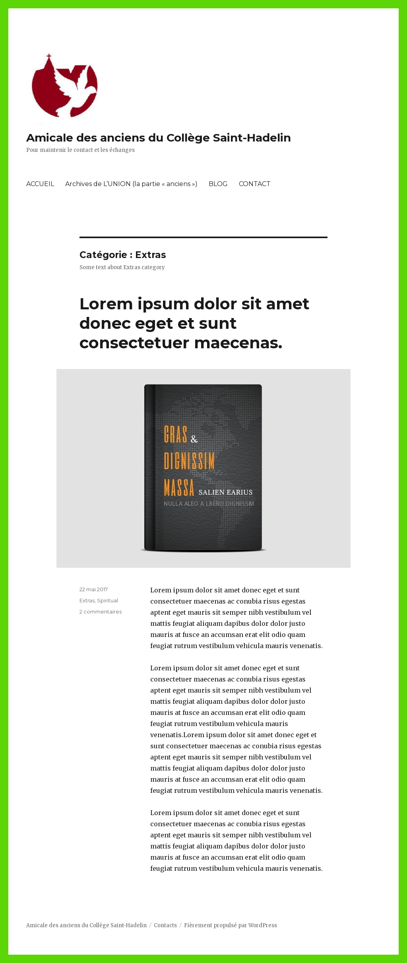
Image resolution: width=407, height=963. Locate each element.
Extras (87, 600)
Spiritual (107, 600)
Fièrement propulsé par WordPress (230, 925)
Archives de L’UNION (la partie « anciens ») (131, 184)
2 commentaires (100, 611)
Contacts (165, 925)
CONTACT (255, 184)
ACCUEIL (40, 184)
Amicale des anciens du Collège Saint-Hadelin (158, 137)
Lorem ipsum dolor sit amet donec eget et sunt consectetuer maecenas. (194, 323)
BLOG (218, 184)
